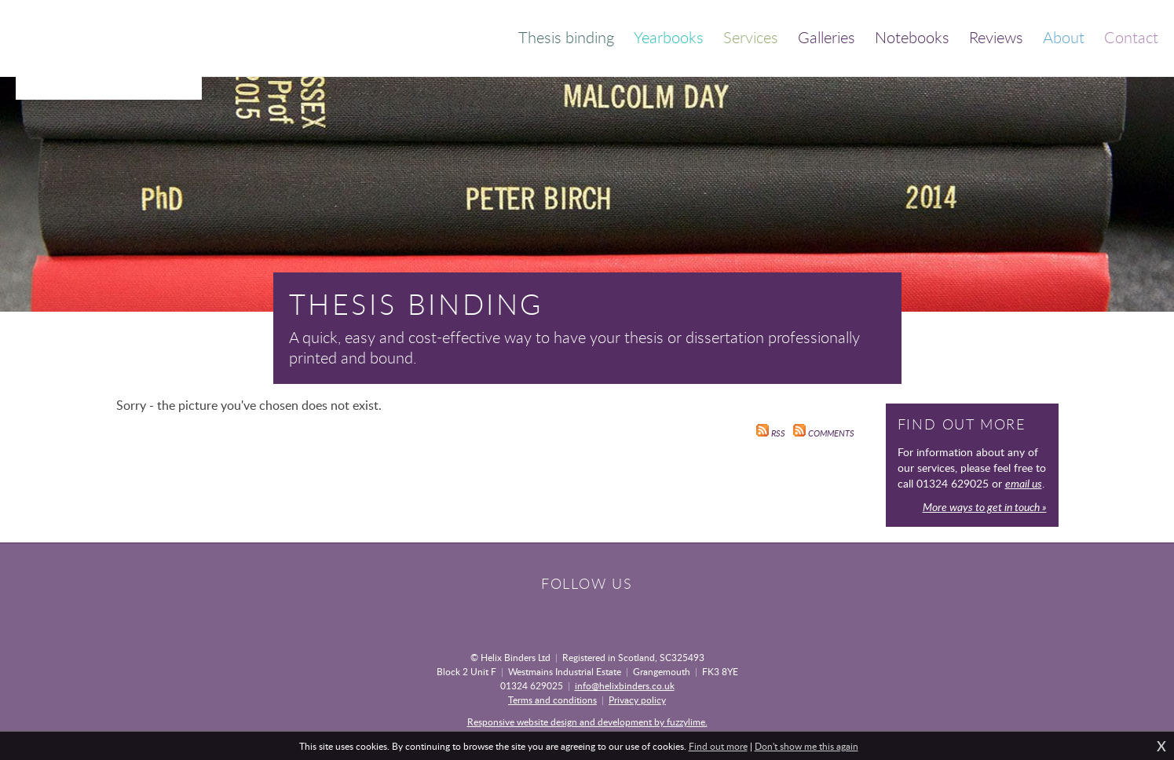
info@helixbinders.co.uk (625, 685)
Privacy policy (637, 699)
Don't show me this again (806, 746)
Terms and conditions (552, 699)
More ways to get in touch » (985, 506)
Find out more (718, 746)
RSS (770, 433)
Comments (823, 433)
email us (1023, 483)
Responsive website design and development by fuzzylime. (587, 721)
